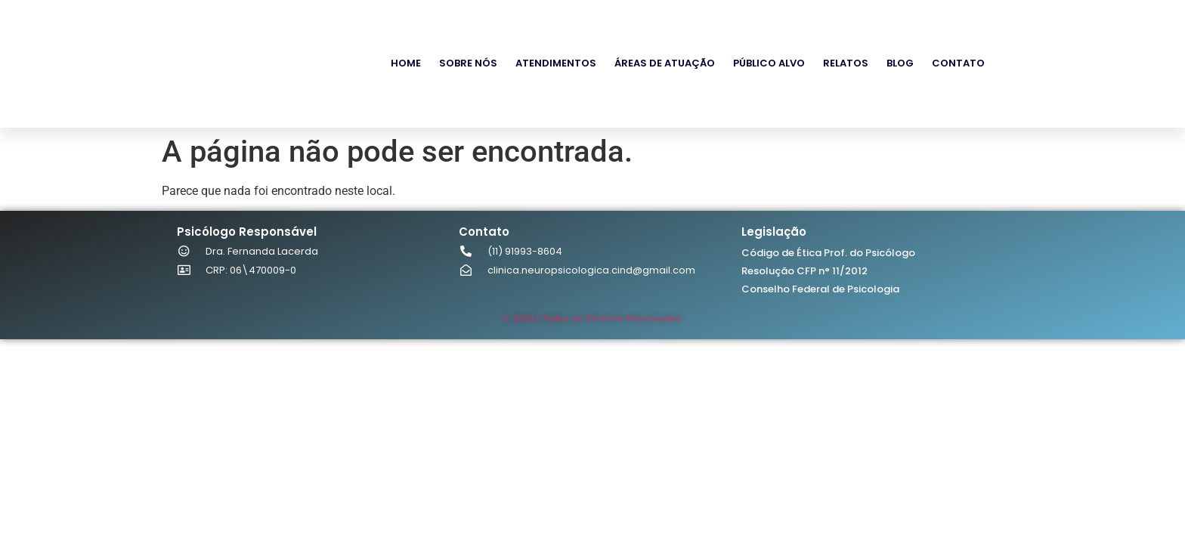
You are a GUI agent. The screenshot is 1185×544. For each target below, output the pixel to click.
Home (406, 63)
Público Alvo (769, 63)
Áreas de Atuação (664, 63)
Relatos (845, 63)
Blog (900, 63)
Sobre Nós (468, 63)
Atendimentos (555, 63)
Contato (958, 63)
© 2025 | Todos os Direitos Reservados (592, 318)
